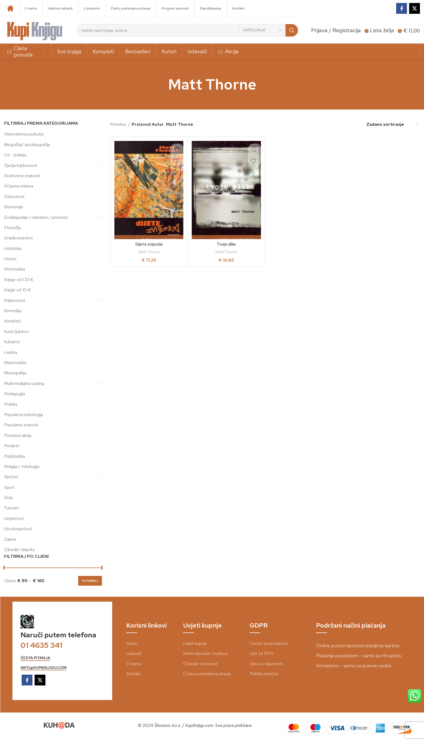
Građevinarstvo (18, 238)
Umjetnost (14, 518)
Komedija (12, 311)
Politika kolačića (264, 674)
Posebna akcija (17, 435)
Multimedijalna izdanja (24, 383)
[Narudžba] (393, 124)
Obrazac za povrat (200, 664)
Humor (10, 259)
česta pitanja (35, 658)
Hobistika (13, 248)
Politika (10, 404)
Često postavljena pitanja (207, 674)
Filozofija (12, 227)
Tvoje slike (226, 244)
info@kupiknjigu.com (44, 667)
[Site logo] (35, 30)
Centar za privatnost (269, 643)
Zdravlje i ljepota (19, 549)
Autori (132, 643)
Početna (118, 124)
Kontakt (133, 674)
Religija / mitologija (21, 466)
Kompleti (12, 321)
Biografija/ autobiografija (27, 144)
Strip (8, 497)
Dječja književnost (20, 165)
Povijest (11, 446)
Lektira (10, 352)
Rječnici (11, 477)
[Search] (187, 30)
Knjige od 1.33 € (19, 279)
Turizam (11, 508)
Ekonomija (13, 207)
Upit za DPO (262, 653)
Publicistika (14, 456)
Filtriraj (90, 581)
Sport (9, 487)
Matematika (15, 362)
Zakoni (10, 539)
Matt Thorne (149, 252)
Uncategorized (18, 529)
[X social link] (414, 8)
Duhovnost (14, 196)
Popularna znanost (21, 425)
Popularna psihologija (23, 414)
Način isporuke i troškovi (205, 653)
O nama (133, 664)
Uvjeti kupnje (195, 643)
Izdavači (133, 653)
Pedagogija (14, 394)
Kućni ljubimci (16, 331)
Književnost (14, 300)
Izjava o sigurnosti (266, 664)
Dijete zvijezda (149, 244)
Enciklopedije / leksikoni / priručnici (36, 217)
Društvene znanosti (22, 176)
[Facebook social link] (401, 8)
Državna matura (18, 186)
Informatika (14, 269)
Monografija (15, 373)
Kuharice (12, 342)
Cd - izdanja (15, 155)
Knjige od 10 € (17, 290)
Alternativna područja (24, 134)
